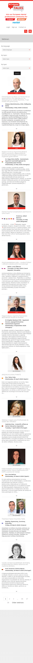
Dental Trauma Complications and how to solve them (16, 212)
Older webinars (18, 602)
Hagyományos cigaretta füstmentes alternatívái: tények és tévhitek (14, 316)
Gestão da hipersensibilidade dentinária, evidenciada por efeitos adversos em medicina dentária (16, 564)
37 (27, 599)
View (16, 128)
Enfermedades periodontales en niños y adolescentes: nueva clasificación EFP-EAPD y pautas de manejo (16, 470)
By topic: (4, 55)
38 (8, 602)
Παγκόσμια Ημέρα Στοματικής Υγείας (13, 519)
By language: (5, 46)
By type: (4, 64)
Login (8, 27)
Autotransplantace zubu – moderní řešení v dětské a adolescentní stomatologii (16, 263)
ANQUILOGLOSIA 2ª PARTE (11, 374)
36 (22, 599)
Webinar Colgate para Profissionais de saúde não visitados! (15, 421)
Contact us (22, 27)
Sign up (14, 27)
